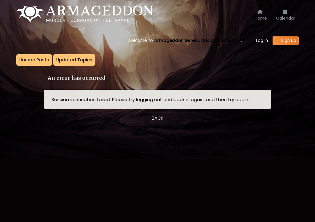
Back (157, 118)
